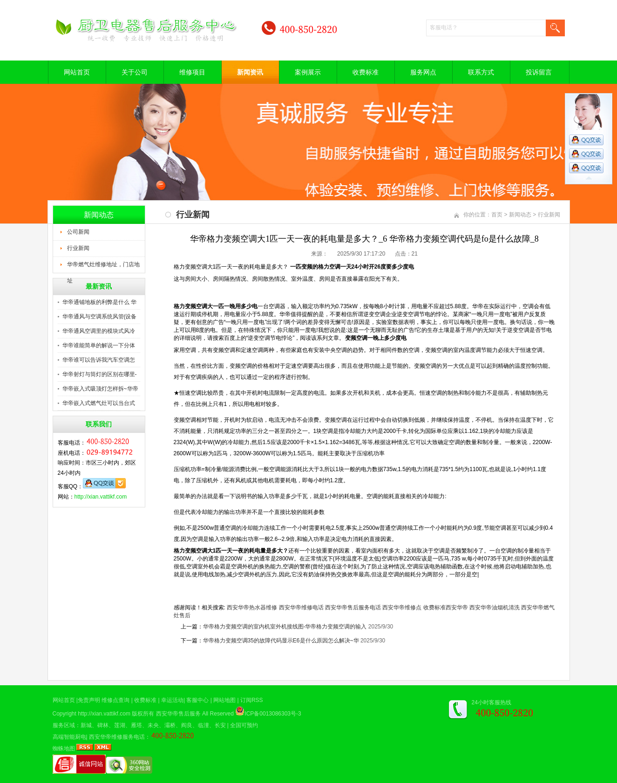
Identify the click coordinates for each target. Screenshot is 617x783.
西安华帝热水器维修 (252, 607)
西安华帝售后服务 (178, 713)
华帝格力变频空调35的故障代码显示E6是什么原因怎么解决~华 (281, 640)
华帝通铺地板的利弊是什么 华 (99, 302)
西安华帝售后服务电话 (353, 607)
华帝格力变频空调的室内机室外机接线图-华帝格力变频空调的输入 (285, 626)
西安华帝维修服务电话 (117, 737)
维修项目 (192, 72)
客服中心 (197, 700)
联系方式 (481, 72)
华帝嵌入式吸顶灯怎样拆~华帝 (100, 388)
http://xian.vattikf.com (101, 496)
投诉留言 (539, 72)
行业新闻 (78, 248)
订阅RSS (251, 700)
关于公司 (135, 72)
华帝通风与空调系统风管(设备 (99, 316)
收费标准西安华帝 (445, 607)
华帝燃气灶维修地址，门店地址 (103, 267)
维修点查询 (115, 700)
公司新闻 (78, 232)
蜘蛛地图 (64, 748)
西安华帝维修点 (401, 607)
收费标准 (366, 72)
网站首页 (77, 72)
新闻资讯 (250, 72)
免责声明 (89, 700)
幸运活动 (172, 700)
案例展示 (308, 72)
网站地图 (224, 700)
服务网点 (423, 72)
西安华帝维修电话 (301, 607)
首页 (496, 214)
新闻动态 (520, 214)
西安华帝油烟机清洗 (494, 607)
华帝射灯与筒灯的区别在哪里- (99, 374)
